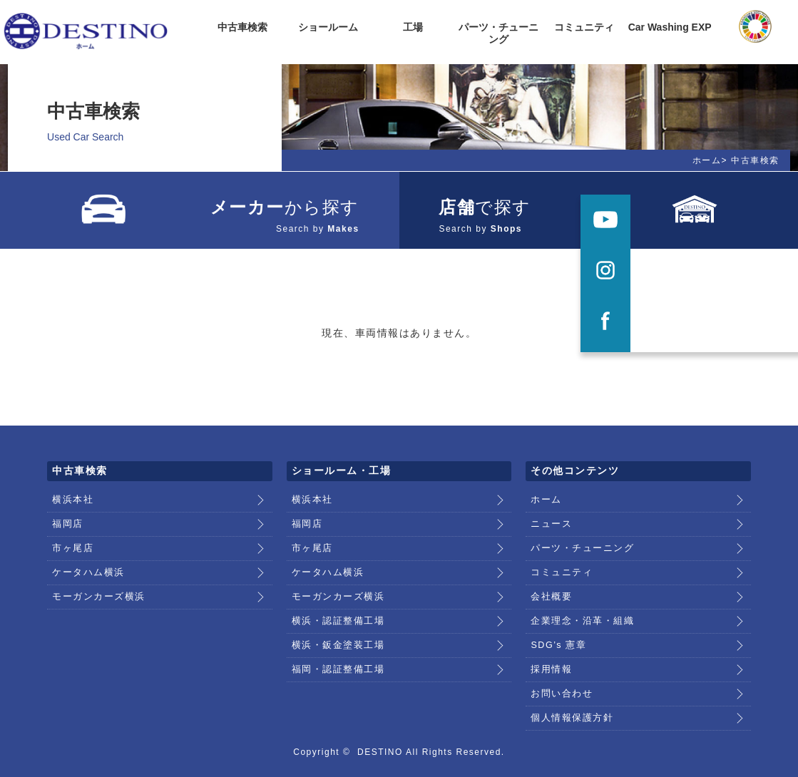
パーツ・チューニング (579, 532)
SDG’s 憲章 (557, 621)
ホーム (707, 160)
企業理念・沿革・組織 (579, 599)
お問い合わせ (559, 665)
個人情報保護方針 (569, 687)
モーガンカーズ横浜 (95, 577)
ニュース (550, 510)
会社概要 (550, 577)
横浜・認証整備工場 (335, 599)
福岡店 (66, 510)
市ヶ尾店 (71, 532)
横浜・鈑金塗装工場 (335, 621)
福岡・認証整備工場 (335, 643)
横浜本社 (71, 488)
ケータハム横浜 (86, 555)
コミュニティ (559, 555)
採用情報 (550, 643)
